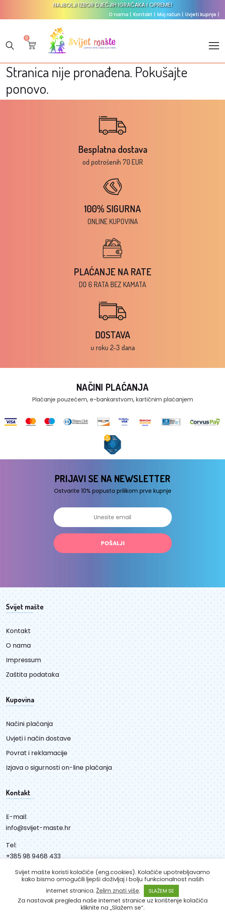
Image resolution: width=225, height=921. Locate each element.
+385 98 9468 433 (33, 856)
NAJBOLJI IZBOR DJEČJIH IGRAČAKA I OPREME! (112, 5)
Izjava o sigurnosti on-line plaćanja (59, 767)
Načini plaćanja (29, 723)
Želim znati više (117, 890)
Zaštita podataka (32, 674)
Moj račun (170, 14)
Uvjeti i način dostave (38, 738)
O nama (120, 14)
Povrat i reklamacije (36, 753)
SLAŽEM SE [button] (161, 891)
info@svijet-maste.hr (38, 827)
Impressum (23, 660)
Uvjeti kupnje (202, 14)
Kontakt (144, 14)
